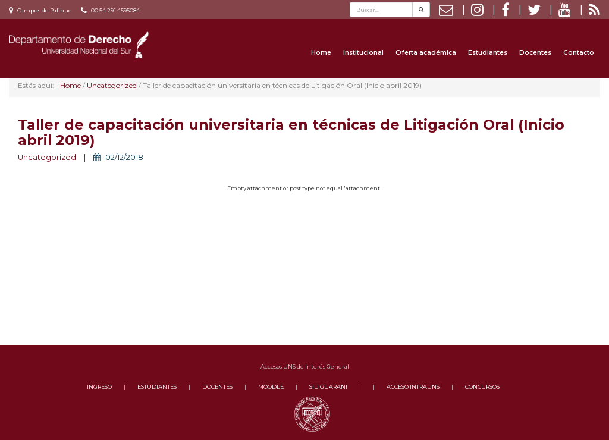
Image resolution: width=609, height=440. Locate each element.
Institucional (363, 52)
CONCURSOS (482, 387)
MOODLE (271, 387)
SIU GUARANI (328, 387)
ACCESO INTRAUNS (413, 387)
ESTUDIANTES (157, 387)
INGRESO (99, 387)
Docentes (535, 52)
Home (321, 52)
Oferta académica (425, 52)
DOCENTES (217, 387)
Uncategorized (47, 157)
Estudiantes (487, 52)
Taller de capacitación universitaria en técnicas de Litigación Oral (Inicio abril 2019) (291, 132)
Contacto (578, 52)
